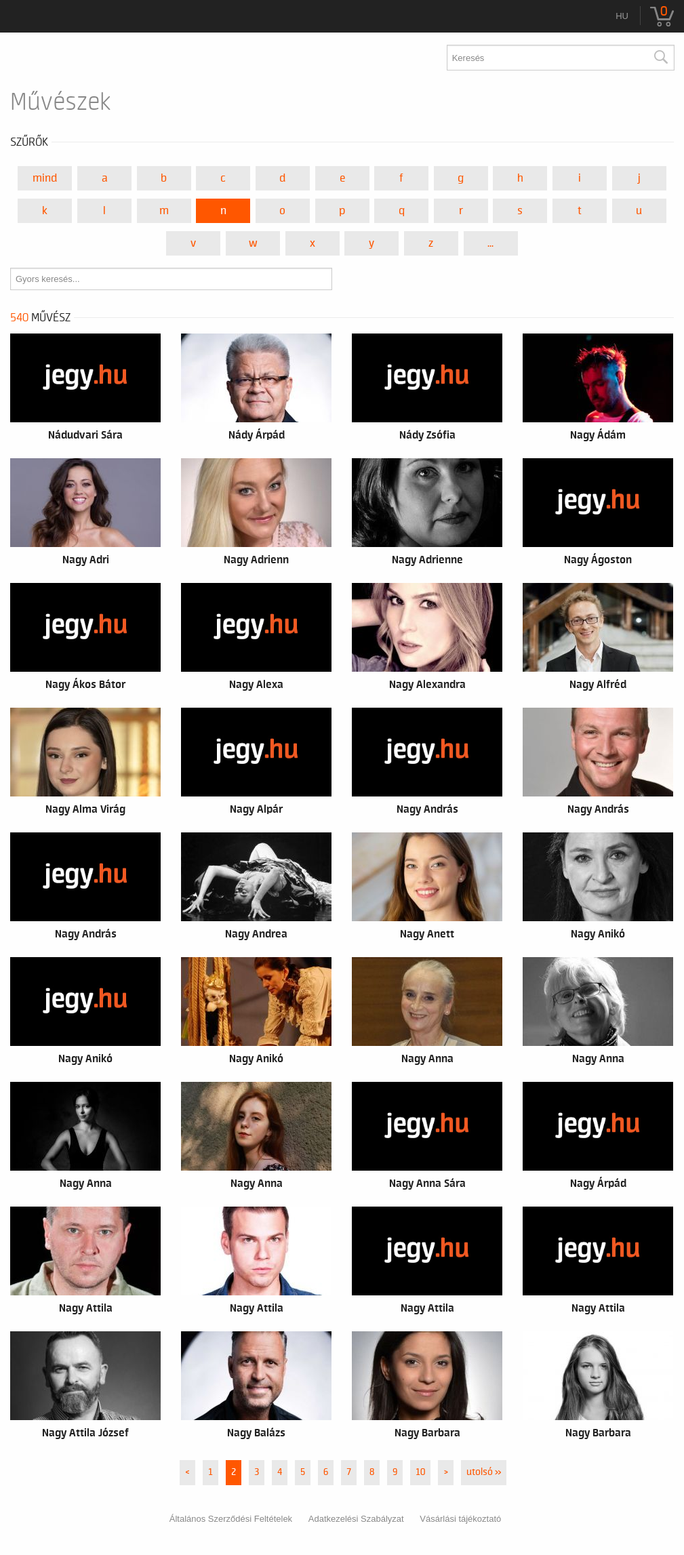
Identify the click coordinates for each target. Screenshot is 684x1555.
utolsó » (483, 1472)
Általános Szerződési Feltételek (230, 1519)
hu (622, 16)
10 (420, 1472)
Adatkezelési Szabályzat (356, 1519)
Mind (45, 178)
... (490, 243)
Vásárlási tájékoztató (460, 1519)
